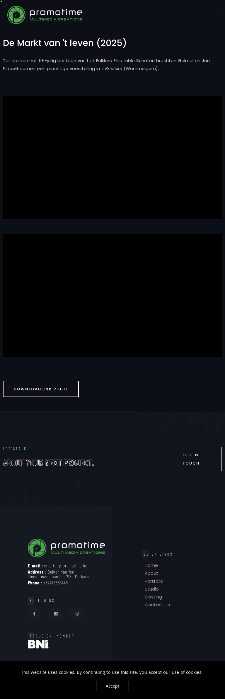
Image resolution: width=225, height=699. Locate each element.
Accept (113, 686)
